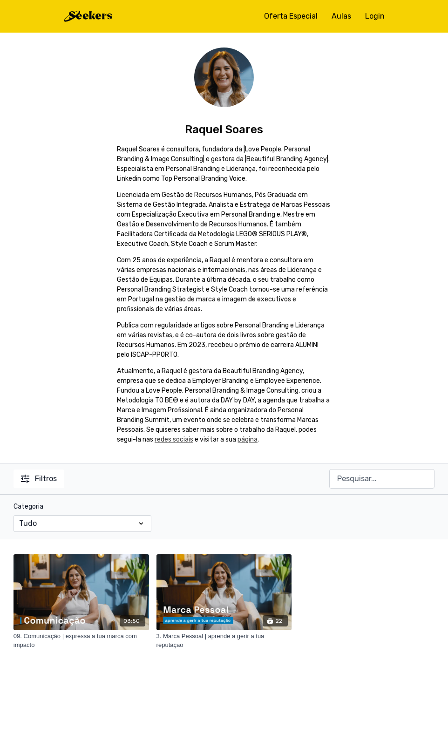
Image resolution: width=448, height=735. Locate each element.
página (248, 439)
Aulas (341, 16)
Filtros (39, 478)
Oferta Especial (291, 16)
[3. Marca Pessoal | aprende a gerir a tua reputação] (224, 641)
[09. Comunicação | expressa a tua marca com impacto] (81, 641)
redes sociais (174, 439)
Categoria (28, 506)
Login (375, 16)
